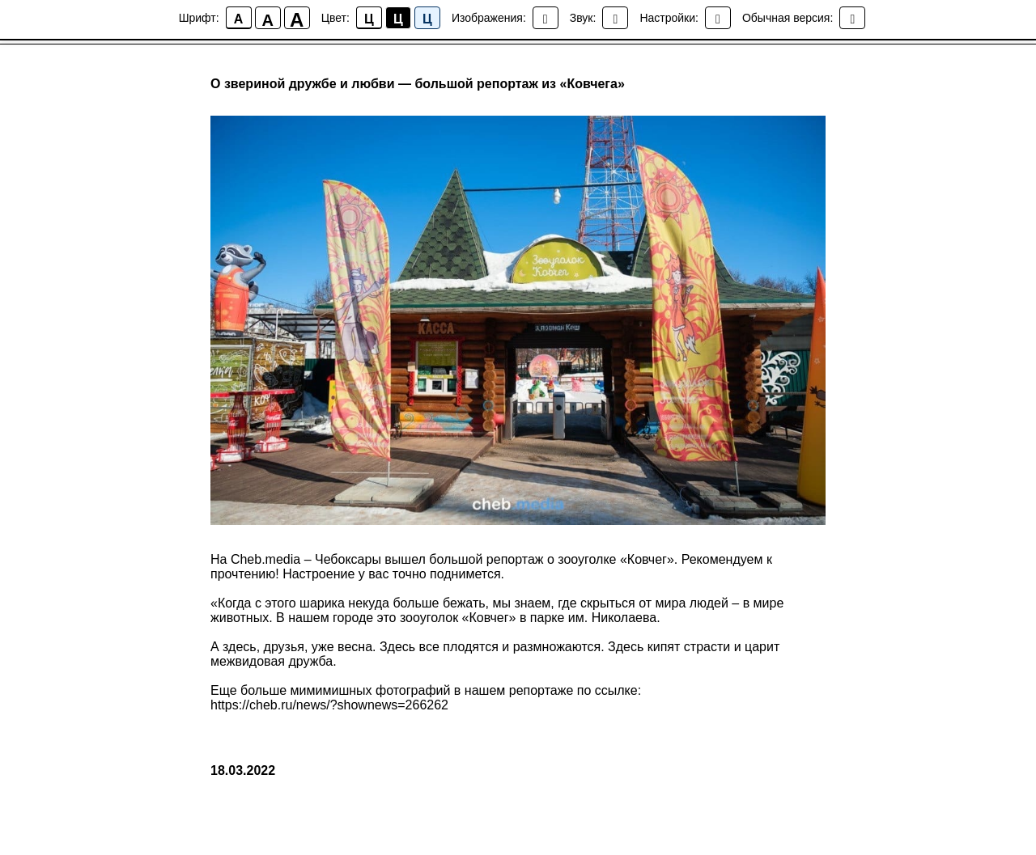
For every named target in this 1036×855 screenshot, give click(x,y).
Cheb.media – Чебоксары (307, 559)
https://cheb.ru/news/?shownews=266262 (329, 705)
